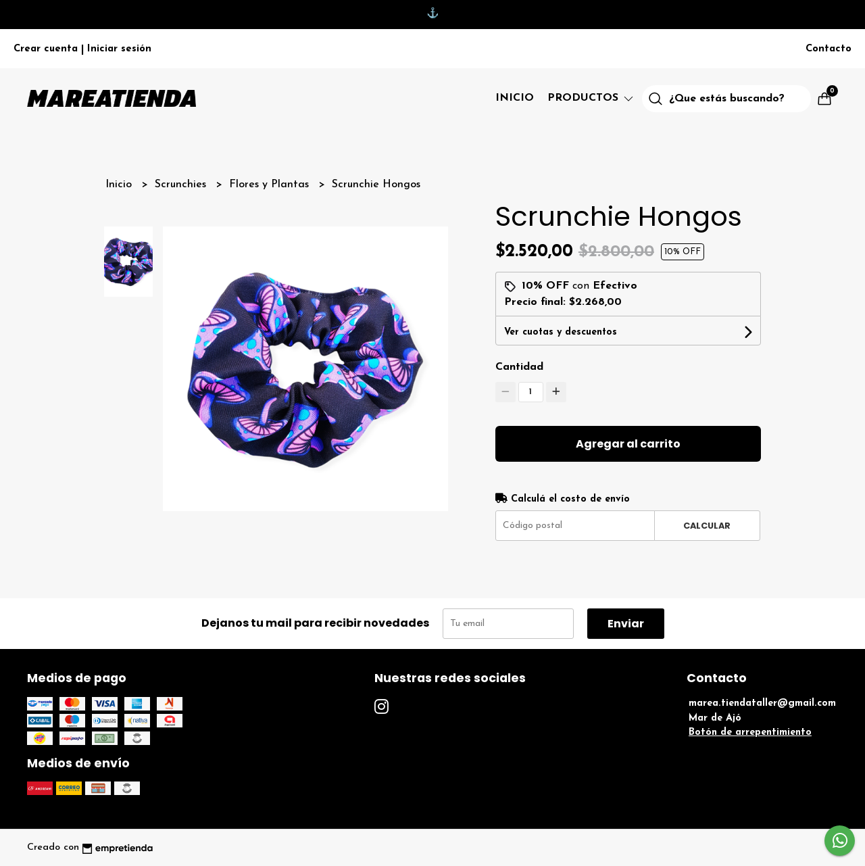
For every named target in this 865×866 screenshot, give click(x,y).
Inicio (514, 98)
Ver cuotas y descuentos (560, 332)
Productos (591, 98)
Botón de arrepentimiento (750, 732)
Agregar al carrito (628, 444)
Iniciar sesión (119, 49)
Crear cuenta (46, 49)
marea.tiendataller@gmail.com (762, 703)
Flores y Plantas (270, 184)
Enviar (626, 623)
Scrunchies (182, 184)
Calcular (707, 525)
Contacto (828, 49)
